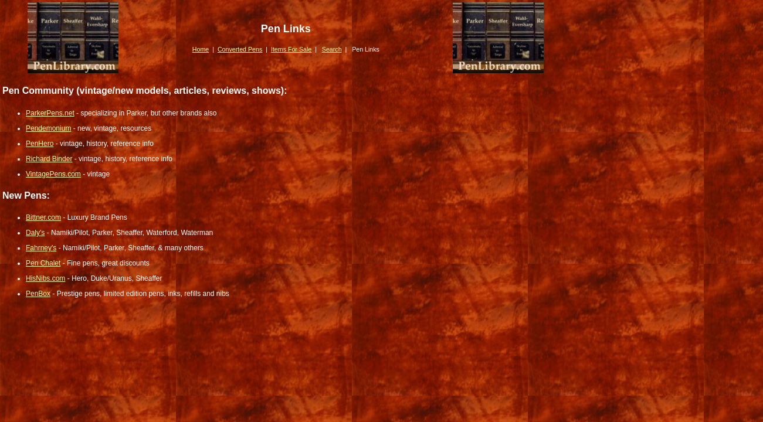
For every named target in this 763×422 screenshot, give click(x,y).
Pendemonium (48, 128)
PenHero (39, 143)
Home (200, 49)
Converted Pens (240, 49)
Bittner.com (43, 217)
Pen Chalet (43, 263)
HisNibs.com (45, 278)
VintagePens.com (53, 174)
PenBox (38, 294)
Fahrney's (41, 248)
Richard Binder (49, 159)
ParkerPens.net (50, 113)
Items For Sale (291, 49)
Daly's (35, 233)
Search (332, 49)
